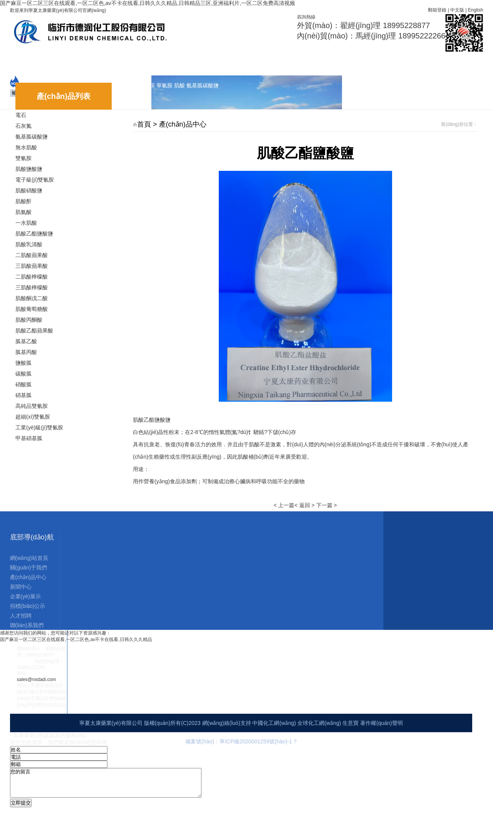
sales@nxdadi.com (36, 679)
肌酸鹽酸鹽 (28, 169)
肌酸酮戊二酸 (31, 298)
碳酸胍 (23, 374)
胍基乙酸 (26, 341)
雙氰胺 (23, 158)
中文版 (457, 10)
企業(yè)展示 (204, 62)
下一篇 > (326, 505)
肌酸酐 (23, 201)
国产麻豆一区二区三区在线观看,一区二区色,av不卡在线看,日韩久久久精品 (76, 639)
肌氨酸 (23, 212)
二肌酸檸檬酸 (31, 277)
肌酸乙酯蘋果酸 (34, 330)
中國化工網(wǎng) (274, 723)
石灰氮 (23, 126)
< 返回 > (304, 505)
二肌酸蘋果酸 (31, 255)
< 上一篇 (283, 505)
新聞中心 (166, 62)
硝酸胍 (23, 384)
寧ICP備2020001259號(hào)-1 (256, 741)
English (475, 10)
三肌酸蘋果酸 (31, 266)
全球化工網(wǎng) (319, 723)
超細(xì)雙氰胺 (32, 417)
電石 (20, 115)
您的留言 (117, 785)
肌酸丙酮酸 (28, 320)
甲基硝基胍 (28, 438)
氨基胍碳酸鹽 (31, 137)
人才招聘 (291, 62)
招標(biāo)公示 (250, 62)
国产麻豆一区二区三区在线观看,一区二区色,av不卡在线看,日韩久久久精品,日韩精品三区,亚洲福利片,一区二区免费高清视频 (147, 3)
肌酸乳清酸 (28, 244)
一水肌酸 (26, 223)
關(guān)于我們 (75, 62)
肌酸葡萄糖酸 (31, 309)
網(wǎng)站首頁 (25, 63)
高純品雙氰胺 (31, 406)
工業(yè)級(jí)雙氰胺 (39, 427)
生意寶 (350, 723)
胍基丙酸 (26, 352)
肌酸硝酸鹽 (28, 190)
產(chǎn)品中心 (124, 63)
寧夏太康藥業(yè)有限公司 (111, 723)
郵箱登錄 (437, 10)
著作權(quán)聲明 (381, 723)
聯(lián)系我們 (330, 62)
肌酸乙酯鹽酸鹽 (34, 233)
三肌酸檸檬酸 (31, 287)
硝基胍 (23, 395)
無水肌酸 (26, 147)
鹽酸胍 (23, 363)
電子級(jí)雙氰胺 (34, 180)
